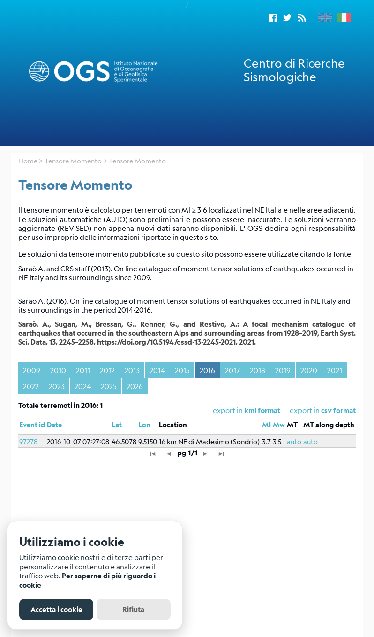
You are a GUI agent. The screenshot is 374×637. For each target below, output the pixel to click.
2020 (308, 370)
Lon (144, 424)
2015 (182, 370)
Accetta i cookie (56, 609)
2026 (135, 386)
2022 (31, 386)
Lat (117, 424)
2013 (132, 370)
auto (294, 441)
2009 (31, 370)
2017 (232, 370)
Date (54, 424)
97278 (28, 441)
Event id (32, 424)
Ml (266, 424)
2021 (334, 370)
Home (27, 160)
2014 (157, 370)
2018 (257, 370)
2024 (83, 386)
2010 (58, 370)
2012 (107, 370)
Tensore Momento (73, 160)
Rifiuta (133, 609)
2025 (109, 386)
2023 (57, 386)
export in (323, 410)
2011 (83, 370)
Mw (279, 424)
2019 (283, 370)
